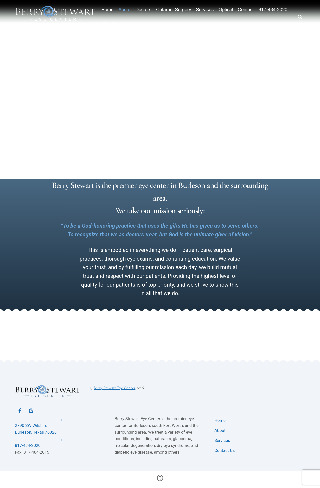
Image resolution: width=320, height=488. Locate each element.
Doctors (144, 9)
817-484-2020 (273, 9)
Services (205, 9)
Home (108, 9)
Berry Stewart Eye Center (115, 389)
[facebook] (20, 412)
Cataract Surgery (174, 9)
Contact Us (224, 452)
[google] (31, 412)
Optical (226, 9)
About (125, 9)
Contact (246, 9)
